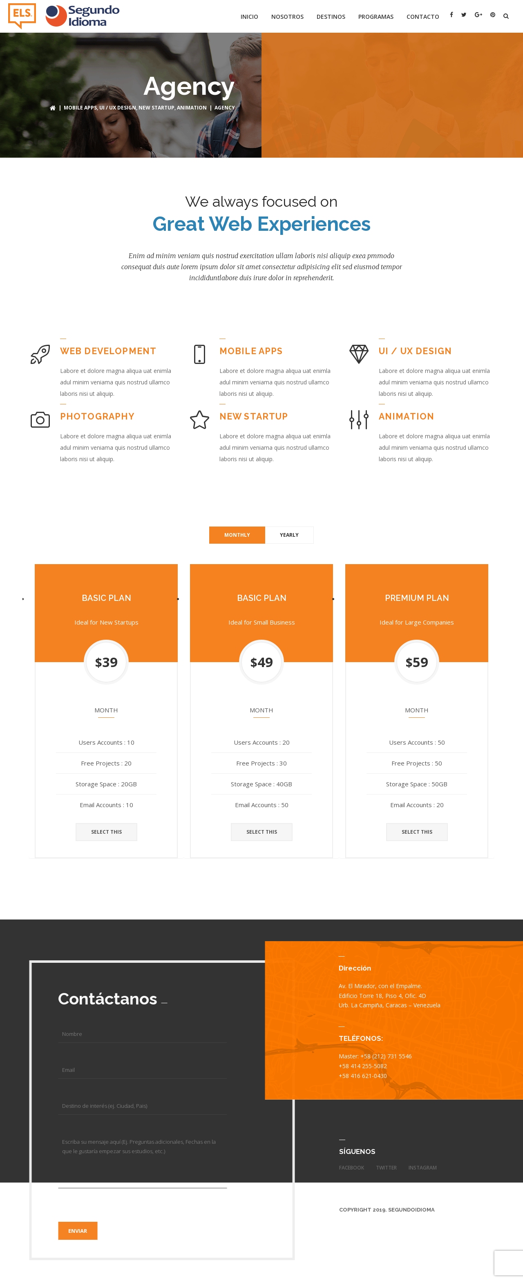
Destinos (331, 16)
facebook (351, 1167)
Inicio (249, 16)
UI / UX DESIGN (117, 107)
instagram (423, 1167)
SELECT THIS (106, 831)
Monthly (237, 534)
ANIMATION (192, 107)
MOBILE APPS (80, 107)
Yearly (289, 534)
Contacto (423, 16)
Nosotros (287, 16)
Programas (375, 16)
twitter (386, 1167)
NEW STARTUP (156, 107)
